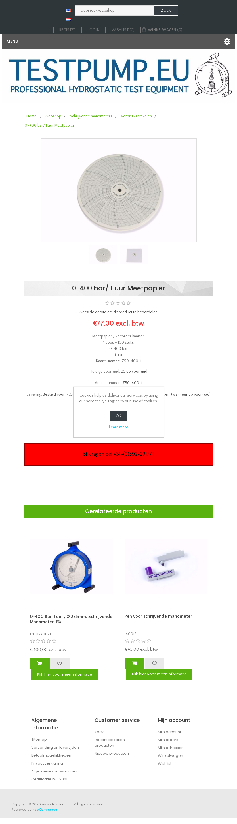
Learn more (118, 427)
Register (67, 30)
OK (118, 416)
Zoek (99, 732)
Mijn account (169, 732)
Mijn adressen (171, 747)
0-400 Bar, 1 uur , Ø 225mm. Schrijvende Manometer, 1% (71, 619)
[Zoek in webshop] (114, 10)
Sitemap (39, 739)
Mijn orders (168, 739)
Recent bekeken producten (110, 742)
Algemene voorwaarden (54, 771)
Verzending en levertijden (55, 747)
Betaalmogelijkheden (51, 755)
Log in (94, 30)
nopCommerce (44, 810)
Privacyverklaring (47, 763)
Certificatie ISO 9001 (49, 779)
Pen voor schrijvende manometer (158, 616)
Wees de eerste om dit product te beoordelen (118, 312)
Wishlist (164, 763)
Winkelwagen (170, 755)
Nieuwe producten (112, 753)
